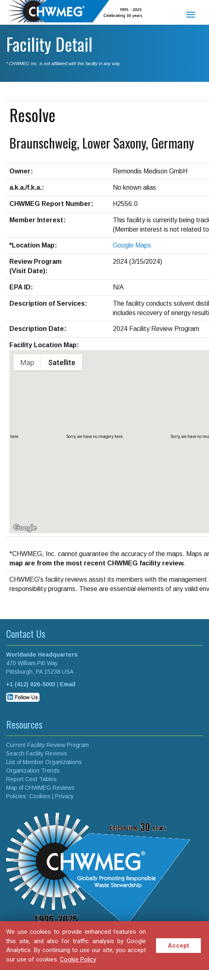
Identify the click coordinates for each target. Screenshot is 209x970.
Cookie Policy (78, 959)
